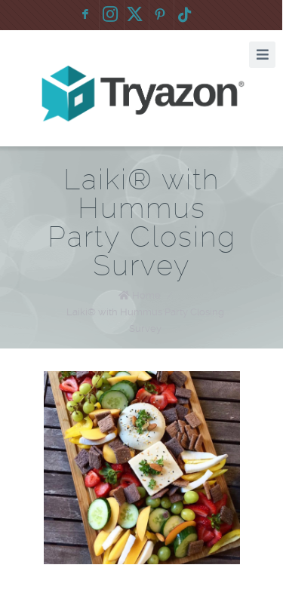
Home (146, 295)
